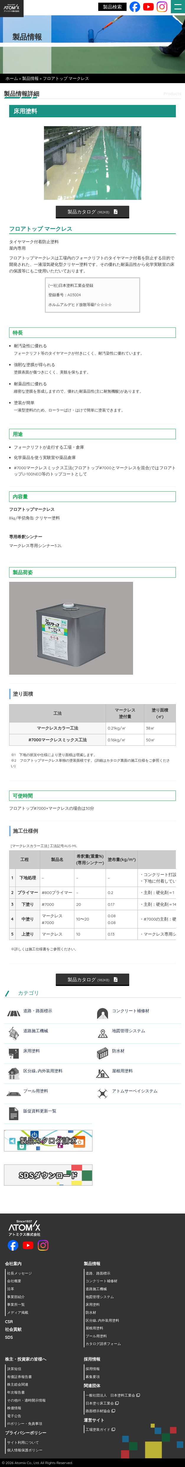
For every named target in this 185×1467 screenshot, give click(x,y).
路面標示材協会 (100, 1411)
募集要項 (93, 1376)
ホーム (12, 78)
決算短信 (14, 1368)
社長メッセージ (19, 1273)
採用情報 (93, 1368)
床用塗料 (31, 1050)
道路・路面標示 (37, 1010)
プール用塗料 (35, 1091)
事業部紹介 (16, 1297)
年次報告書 (16, 1392)
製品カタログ (92, 212)
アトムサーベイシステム (135, 1091)
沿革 (10, 1289)
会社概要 (14, 1281)
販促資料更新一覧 (39, 1111)
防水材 (118, 1050)
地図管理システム (128, 1030)
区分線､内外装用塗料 (43, 1071)
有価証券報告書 (19, 1376)
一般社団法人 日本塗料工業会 (113, 1395)
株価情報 (14, 1408)
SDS (9, 1337)
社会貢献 (13, 1329)
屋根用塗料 (122, 1071)
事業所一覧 (16, 1304)
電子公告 (14, 1416)
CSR (9, 1321)
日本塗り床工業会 (102, 1403)
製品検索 (112, 7)
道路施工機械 (35, 1030)
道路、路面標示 (98, 1273)
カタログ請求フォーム (103, 1343)
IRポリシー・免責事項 (24, 1423)
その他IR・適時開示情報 (26, 1400)
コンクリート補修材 (130, 1010)
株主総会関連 (17, 1384)
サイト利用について (23, 1442)
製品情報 (30, 78)
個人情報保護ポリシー (24, 1450)
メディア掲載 (17, 1312)
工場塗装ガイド (100, 1429)
